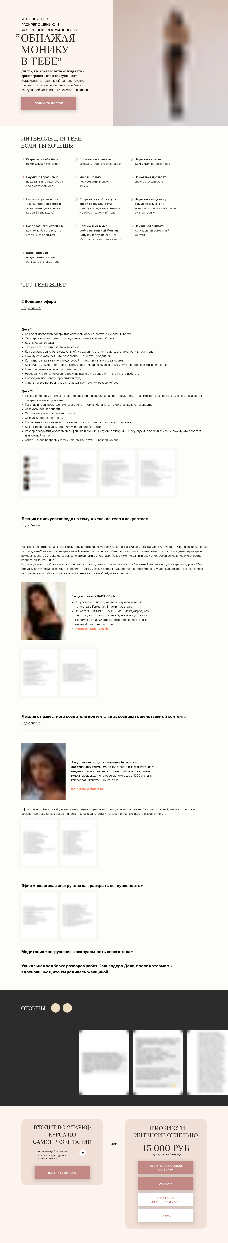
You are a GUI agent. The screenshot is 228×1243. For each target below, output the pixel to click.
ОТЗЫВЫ (33, 1008)
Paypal (166, 1216)
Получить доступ (49, 103)
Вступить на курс (62, 1172)
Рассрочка (166, 1183)
